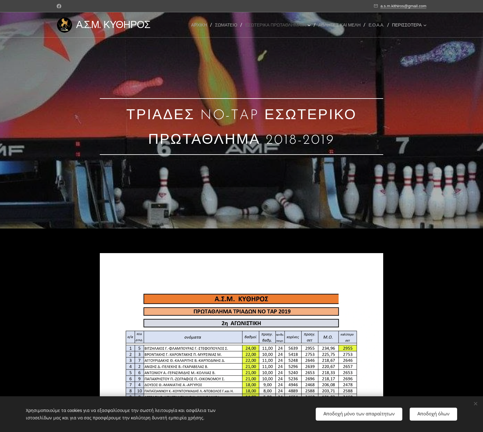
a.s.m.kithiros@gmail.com (403, 6)
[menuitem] (201, 25)
